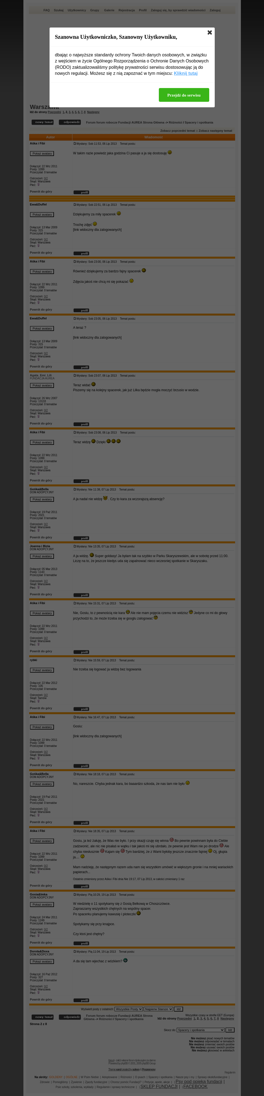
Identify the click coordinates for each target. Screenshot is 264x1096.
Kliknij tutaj (186, 73)
